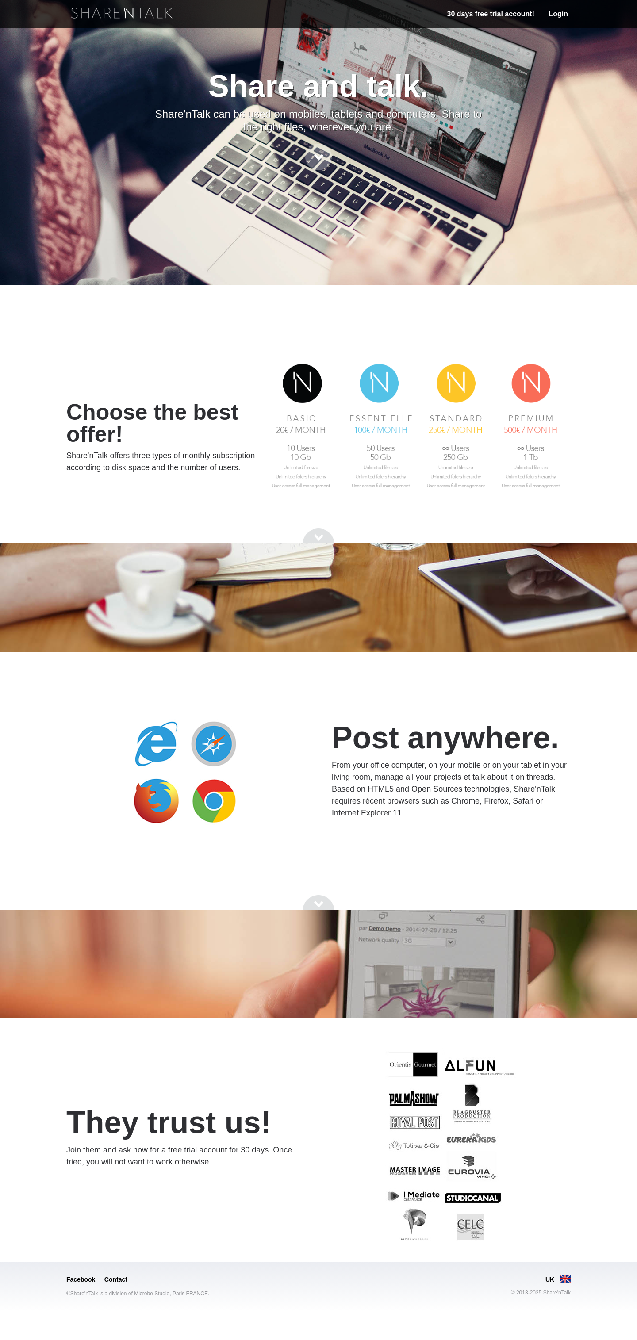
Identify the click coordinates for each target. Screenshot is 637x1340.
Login (558, 14)
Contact (115, 1279)
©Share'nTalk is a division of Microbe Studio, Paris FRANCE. (137, 1293)
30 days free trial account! (490, 14)
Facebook (80, 1279)
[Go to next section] (318, 157)
